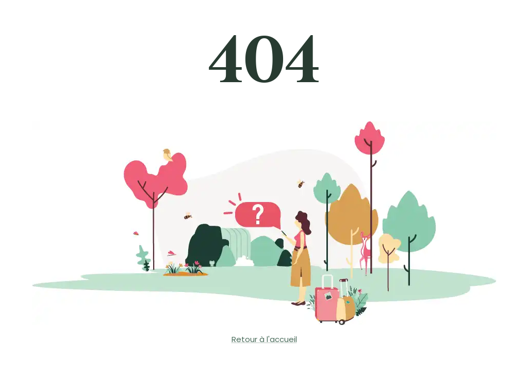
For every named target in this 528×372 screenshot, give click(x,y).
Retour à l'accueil (264, 339)
